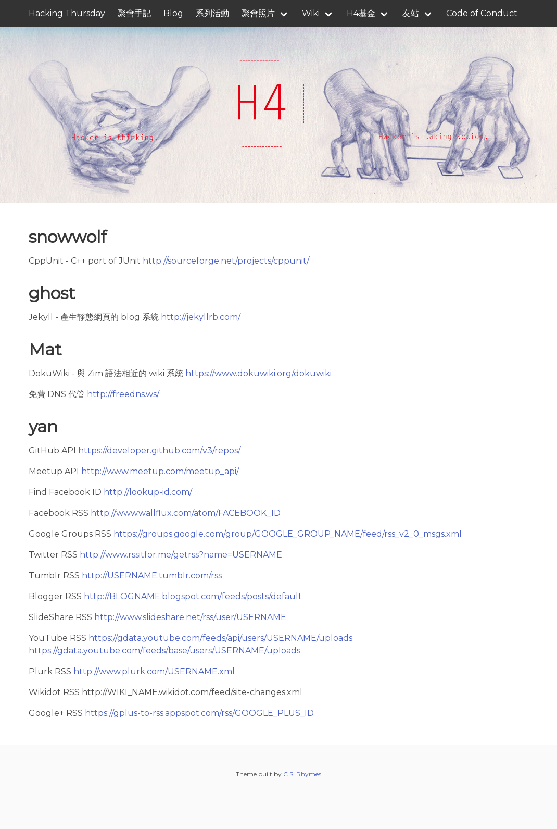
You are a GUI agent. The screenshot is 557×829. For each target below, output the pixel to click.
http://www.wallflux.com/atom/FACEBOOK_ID (186, 513)
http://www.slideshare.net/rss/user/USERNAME (190, 617)
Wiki (311, 13)
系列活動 (212, 13)
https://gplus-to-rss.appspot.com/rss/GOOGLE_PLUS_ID (199, 713)
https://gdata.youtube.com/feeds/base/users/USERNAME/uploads (164, 650)
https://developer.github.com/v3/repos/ (159, 450)
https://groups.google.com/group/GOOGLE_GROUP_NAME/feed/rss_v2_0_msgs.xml (287, 534)
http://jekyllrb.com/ (200, 317)
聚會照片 (258, 13)
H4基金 (361, 13)
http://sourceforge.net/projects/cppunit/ (226, 261)
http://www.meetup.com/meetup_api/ (160, 471)
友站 (410, 13)
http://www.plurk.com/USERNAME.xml (154, 671)
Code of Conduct (481, 13)
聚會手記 (134, 13)
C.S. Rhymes (302, 774)
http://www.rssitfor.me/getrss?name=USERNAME (181, 555)
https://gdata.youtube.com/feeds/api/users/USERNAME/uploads (220, 638)
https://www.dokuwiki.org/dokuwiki (258, 373)
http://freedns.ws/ (123, 394)
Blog (173, 13)
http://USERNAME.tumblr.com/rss (152, 575)
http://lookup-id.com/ (148, 492)
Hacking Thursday (67, 13)
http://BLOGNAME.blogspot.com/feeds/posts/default (193, 596)
